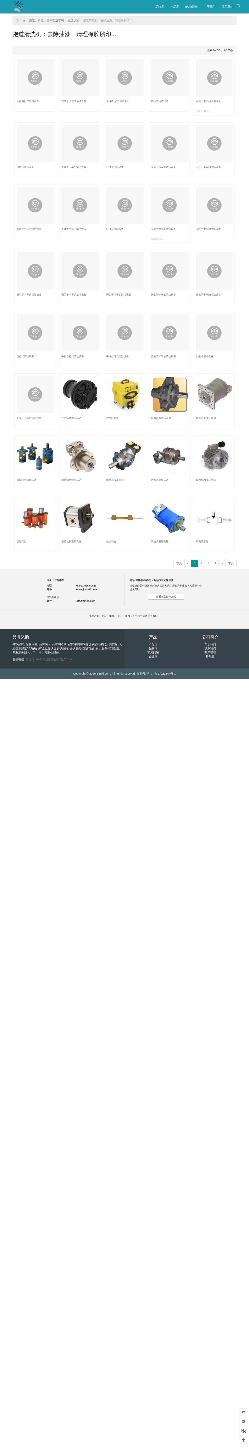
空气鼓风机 (112, 418)
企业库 (153, 656)
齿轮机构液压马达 (27, 479)
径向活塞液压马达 (71, 418)
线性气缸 (22, 541)
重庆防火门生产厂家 (59, 659)
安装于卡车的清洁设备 (73, 101)
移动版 (210, 656)
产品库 (174, 6)
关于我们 (210, 6)
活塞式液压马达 (115, 479)
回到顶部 (243, 1440)
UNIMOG (157, 238)
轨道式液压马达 (159, 541)
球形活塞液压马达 (71, 479)
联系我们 (227, 6)
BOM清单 (191, 6)
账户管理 (210, 652)
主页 (20, 21)
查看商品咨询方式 (166, 596)
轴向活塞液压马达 (206, 418)
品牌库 (159, 6)
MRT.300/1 (203, 111)
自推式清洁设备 (159, 101)
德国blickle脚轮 (35, 659)
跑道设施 (73, 20)
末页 (231, 563)
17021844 (163, 673)
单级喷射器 (202, 541)
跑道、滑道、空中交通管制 (46, 20)
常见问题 (153, 652)
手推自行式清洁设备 (28, 101)
